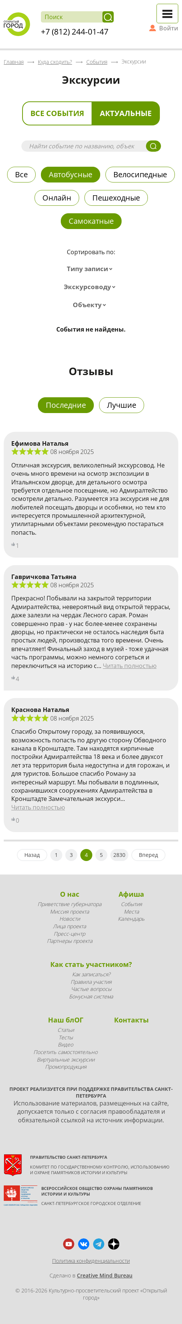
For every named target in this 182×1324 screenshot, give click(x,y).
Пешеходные (116, 198)
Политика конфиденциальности (91, 1260)
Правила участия (91, 981)
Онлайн (56, 198)
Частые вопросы (91, 988)
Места (131, 911)
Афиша (131, 894)
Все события (57, 113)
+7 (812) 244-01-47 (74, 31)
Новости (69, 918)
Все (21, 174)
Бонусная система (91, 996)
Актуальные (126, 113)
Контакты (131, 1019)
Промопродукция (65, 1066)
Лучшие (121, 405)
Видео (65, 1044)
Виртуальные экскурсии (66, 1059)
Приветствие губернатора (69, 904)
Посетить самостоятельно (65, 1052)
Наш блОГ (65, 1019)
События (131, 904)
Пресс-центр (69, 933)
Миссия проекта (69, 911)
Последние (66, 405)
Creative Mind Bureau (104, 1275)
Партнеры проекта (69, 940)
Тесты (66, 1037)
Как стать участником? (91, 964)
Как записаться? (91, 974)
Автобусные (70, 174)
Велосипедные (140, 174)
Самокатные (91, 221)
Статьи (65, 1029)
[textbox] (91, 269)
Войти (168, 28)
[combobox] (91, 269)
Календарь (131, 918)
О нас (69, 894)
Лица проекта (69, 926)
